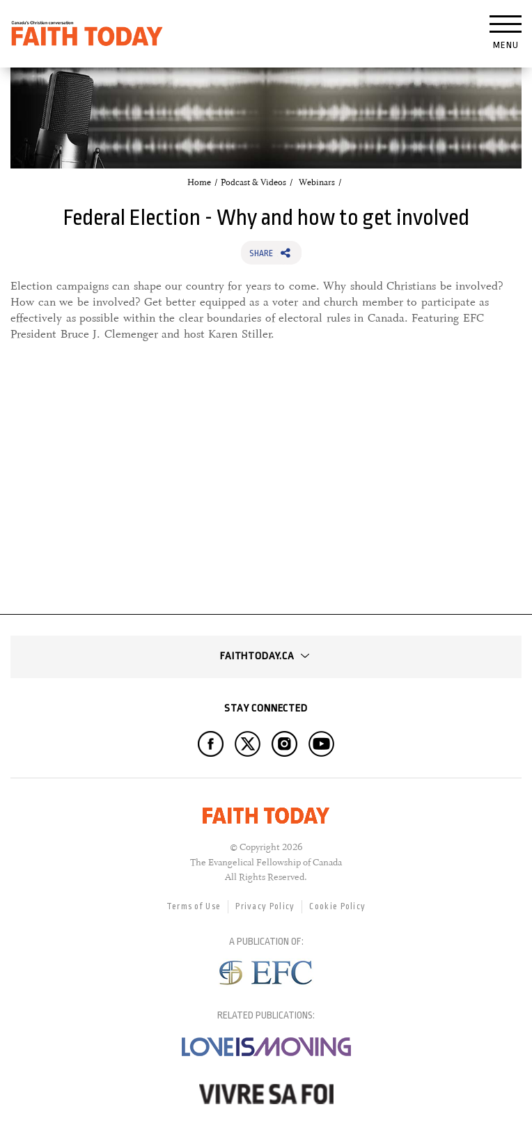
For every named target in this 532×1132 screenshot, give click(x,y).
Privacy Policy (265, 906)
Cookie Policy (337, 906)
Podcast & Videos (253, 182)
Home (199, 182)
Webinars (317, 182)
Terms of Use (193, 906)
